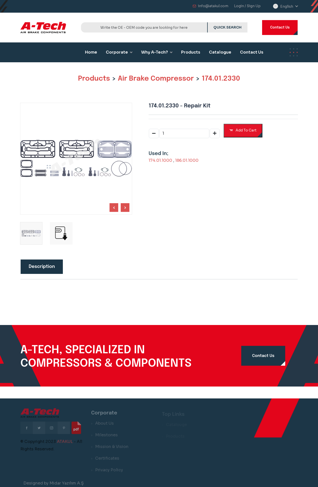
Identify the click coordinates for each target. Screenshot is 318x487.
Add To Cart (243, 130)
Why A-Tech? (156, 52)
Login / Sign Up (247, 6)
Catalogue (220, 52)
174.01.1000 (161, 160)
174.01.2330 (221, 78)
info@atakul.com (213, 6)
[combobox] (289, 6)
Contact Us (280, 27)
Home (91, 52)
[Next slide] (113, 207)
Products (190, 52)
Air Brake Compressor (156, 78)
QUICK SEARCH (227, 27)
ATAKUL (65, 444)
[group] (60, 233)
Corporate (119, 52)
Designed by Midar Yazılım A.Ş (53, 483)
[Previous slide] (124, 207)
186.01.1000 (187, 160)
